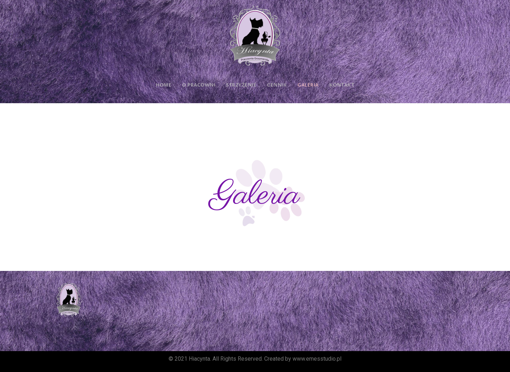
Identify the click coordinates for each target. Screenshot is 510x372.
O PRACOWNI (198, 85)
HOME (163, 85)
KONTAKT (342, 85)
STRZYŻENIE (241, 85)
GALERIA (308, 85)
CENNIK (277, 85)
